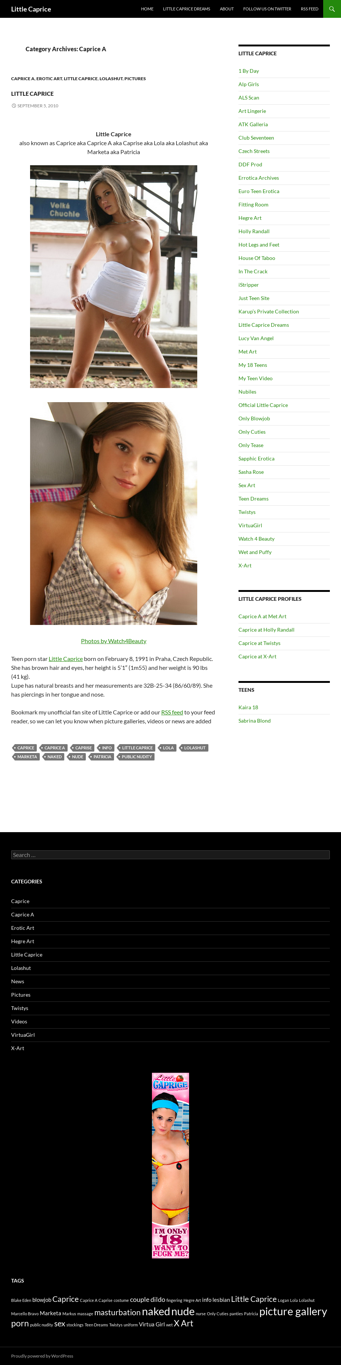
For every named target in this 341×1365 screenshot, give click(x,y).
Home (147, 8)
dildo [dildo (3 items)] (157, 1299)
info (107, 747)
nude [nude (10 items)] (183, 1310)
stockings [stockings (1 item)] (75, 1324)
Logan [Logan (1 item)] (283, 1300)
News (17, 981)
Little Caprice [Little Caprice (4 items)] (254, 1298)
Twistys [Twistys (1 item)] (116, 1324)
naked (55, 756)
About (227, 8)
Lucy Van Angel (256, 338)
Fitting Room (253, 204)
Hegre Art (250, 218)
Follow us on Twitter (267, 8)
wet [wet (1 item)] (169, 1324)
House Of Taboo (256, 258)
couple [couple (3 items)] (139, 1299)
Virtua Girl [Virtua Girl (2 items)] (152, 1324)
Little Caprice (31, 9)
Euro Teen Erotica (258, 191)
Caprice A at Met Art (262, 616)
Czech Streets (254, 151)
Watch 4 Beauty (256, 538)
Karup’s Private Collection (268, 311)
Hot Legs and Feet (258, 244)
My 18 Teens (252, 365)
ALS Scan (248, 97)
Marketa (27, 756)
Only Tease (250, 445)
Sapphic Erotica (256, 458)
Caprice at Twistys (259, 643)
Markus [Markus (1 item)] (69, 1313)
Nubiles (247, 391)
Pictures (135, 78)
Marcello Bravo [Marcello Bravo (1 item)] (25, 1313)
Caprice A (23, 78)
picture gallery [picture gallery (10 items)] (293, 1310)
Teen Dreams (253, 498)
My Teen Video (255, 378)
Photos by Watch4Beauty (113, 404)
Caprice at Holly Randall (266, 629)
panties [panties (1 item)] (236, 1313)
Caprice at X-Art (257, 656)
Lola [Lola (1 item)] (294, 1300)
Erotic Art (49, 78)
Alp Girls (248, 84)
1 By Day (248, 71)
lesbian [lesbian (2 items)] (221, 1299)
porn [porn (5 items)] (20, 1323)
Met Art (247, 351)
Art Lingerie (252, 111)
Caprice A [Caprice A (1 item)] (88, 1300)
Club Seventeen (256, 137)
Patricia (102, 756)
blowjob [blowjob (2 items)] (41, 1299)
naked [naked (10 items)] (156, 1310)
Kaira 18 (248, 707)
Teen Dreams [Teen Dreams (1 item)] (96, 1324)
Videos (19, 1021)
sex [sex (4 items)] (59, 1323)
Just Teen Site (253, 298)
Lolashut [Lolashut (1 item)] (307, 1300)
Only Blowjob (254, 418)
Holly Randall (254, 231)
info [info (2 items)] (206, 1299)
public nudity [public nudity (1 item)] (41, 1324)
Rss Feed (309, 8)
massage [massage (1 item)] (85, 1313)
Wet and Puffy (255, 552)
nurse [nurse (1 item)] (201, 1313)
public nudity (137, 756)
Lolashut (111, 78)
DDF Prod (250, 164)
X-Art (244, 565)
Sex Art (246, 485)
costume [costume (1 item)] (121, 1300)
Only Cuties (252, 432)
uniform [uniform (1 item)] (131, 1324)
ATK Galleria (253, 124)
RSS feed (172, 712)
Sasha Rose (251, 472)
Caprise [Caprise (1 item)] (105, 1300)
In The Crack (252, 271)
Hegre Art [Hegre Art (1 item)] (192, 1300)
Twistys (247, 512)
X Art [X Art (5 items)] (184, 1323)
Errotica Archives (258, 178)
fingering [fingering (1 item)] (174, 1300)
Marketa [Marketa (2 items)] (50, 1313)
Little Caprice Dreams (186, 8)
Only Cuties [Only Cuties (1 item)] (217, 1313)
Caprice (25, 747)
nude (77, 756)
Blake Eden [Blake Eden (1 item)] (21, 1300)
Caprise (83, 747)
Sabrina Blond (254, 720)
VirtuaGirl (250, 525)
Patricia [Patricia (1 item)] (251, 1313)
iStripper (248, 284)
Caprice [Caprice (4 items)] (65, 1298)
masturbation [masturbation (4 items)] (117, 1312)
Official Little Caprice (263, 405)
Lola (168, 747)
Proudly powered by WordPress (42, 1356)
